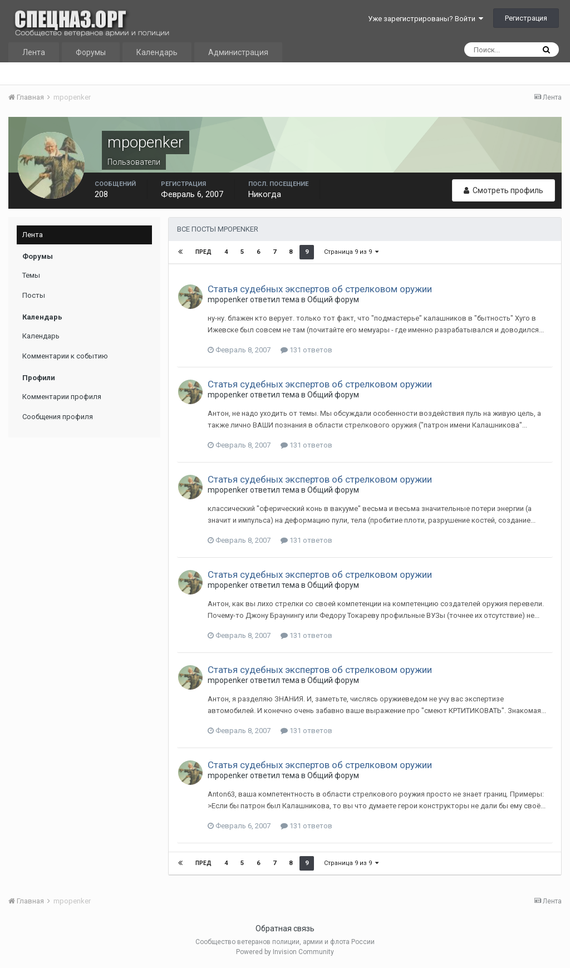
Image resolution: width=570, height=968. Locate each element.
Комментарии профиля (61, 396)
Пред (203, 252)
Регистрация (526, 18)
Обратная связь (285, 928)
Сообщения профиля (57, 416)
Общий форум (333, 299)
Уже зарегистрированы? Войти (425, 18)
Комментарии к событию (65, 356)
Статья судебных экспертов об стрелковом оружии (320, 288)
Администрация (238, 52)
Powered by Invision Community (285, 952)
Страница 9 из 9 (351, 251)
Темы (31, 275)
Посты (33, 295)
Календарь (157, 52)
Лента (33, 52)
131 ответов (306, 350)
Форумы (91, 52)
